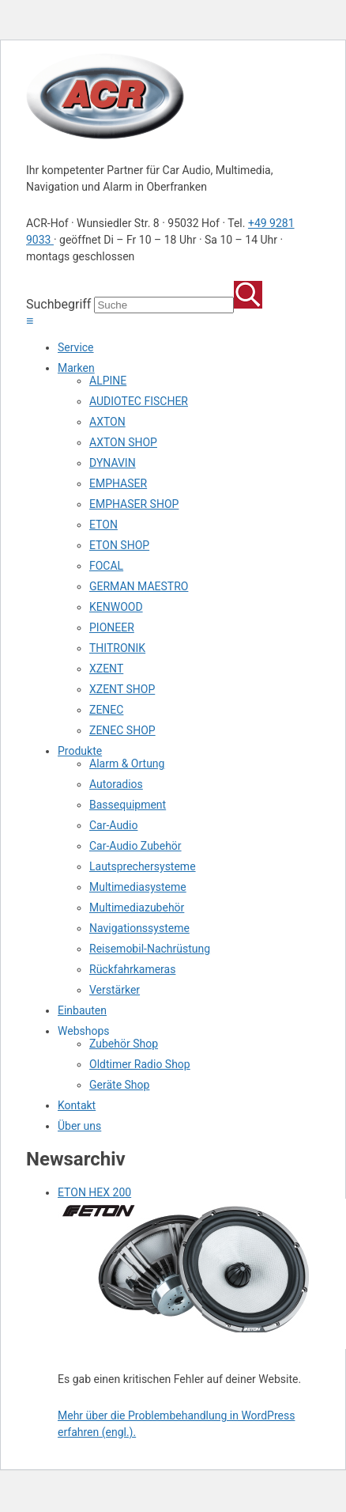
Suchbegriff (58, 304)
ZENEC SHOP (122, 730)
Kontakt (77, 1105)
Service (76, 347)
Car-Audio (113, 825)
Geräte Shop (119, 1084)
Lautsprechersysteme (142, 866)
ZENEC (106, 709)
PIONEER (111, 627)
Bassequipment (127, 804)
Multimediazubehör (136, 907)
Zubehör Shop (123, 1043)
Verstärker (114, 989)
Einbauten (82, 1010)
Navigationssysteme (139, 928)
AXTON (107, 421)
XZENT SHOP (122, 689)
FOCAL (106, 565)
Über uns (79, 1126)
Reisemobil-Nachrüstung (149, 948)
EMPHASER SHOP (134, 504)
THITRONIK (117, 648)
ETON (103, 524)
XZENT (106, 668)
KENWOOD (116, 607)
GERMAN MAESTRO (138, 586)
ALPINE (107, 380)
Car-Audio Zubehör (135, 845)
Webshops (84, 1031)
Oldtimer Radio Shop (139, 1064)
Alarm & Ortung (126, 763)
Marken (76, 368)
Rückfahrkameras (132, 969)
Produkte (80, 751)
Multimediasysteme (137, 887)
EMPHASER (118, 483)
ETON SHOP (119, 545)
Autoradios (116, 784)
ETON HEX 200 (94, 1192)
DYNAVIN (112, 463)
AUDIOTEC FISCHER (138, 401)
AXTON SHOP (123, 442)
